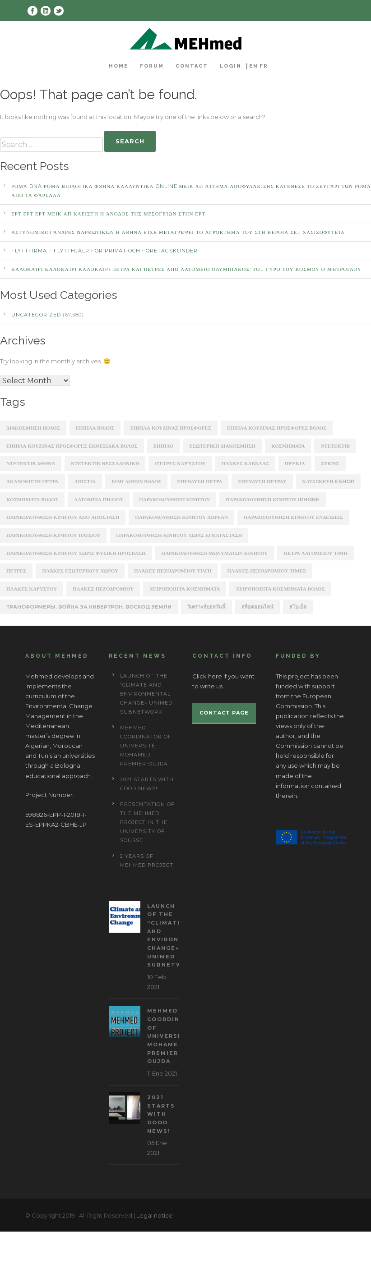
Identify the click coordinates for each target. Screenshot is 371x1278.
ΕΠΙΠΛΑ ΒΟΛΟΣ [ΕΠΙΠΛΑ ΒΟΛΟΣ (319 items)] (95, 428)
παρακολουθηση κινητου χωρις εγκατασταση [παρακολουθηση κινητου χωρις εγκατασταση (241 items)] (179, 535)
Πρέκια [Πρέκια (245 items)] (295, 463)
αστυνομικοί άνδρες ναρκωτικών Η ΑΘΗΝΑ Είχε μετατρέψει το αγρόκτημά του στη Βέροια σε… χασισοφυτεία (178, 232)
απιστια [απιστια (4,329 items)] (85, 481)
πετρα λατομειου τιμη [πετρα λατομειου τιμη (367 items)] (315, 553)
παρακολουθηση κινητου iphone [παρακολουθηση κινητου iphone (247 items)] (273, 499)
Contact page (224, 713)
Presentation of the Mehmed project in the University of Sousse (147, 822)
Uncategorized (36, 314)
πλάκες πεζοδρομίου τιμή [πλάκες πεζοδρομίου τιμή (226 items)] (172, 571)
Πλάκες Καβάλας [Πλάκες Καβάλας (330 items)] (245, 463)
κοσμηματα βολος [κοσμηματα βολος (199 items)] (32, 499)
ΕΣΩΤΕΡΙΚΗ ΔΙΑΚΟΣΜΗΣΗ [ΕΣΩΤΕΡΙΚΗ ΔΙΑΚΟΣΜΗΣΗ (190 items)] (222, 446)
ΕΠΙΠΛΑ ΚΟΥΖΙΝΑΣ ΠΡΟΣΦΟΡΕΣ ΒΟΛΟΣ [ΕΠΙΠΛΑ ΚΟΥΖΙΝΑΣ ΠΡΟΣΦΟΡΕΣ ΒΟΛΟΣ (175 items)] (277, 428)
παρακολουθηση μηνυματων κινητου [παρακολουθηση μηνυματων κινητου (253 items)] (215, 553)
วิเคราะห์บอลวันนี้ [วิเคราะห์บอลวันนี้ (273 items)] (206, 607)
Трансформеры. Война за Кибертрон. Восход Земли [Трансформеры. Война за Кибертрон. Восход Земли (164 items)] (89, 607)
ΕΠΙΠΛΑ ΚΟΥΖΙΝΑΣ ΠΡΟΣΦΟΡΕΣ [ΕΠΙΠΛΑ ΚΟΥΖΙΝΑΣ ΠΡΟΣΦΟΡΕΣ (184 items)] (170, 428)
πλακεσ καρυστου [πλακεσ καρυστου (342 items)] (31, 589)
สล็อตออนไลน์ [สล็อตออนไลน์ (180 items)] (257, 607)
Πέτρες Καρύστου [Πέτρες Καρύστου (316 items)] (180, 463)
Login (230, 66)
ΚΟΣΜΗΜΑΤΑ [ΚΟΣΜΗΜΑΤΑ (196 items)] (288, 446)
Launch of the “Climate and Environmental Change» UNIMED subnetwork (146, 694)
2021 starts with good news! (161, 1114)
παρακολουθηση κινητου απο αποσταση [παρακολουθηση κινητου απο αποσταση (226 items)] (62, 517)
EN (253, 66)
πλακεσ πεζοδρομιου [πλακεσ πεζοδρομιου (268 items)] (103, 589)
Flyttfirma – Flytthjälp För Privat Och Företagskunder (104, 250)
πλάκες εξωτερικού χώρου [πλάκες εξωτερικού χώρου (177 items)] (80, 571)
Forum (152, 66)
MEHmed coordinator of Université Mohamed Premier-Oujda (146, 745)
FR (264, 66)
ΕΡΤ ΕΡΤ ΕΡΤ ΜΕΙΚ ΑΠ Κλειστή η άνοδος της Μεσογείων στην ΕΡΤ (108, 214)
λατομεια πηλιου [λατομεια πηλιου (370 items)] (98, 499)
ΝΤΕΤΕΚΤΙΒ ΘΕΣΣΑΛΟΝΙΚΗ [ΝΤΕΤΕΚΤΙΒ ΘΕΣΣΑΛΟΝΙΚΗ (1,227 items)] (105, 463)
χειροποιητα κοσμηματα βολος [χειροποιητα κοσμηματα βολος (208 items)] (280, 589)
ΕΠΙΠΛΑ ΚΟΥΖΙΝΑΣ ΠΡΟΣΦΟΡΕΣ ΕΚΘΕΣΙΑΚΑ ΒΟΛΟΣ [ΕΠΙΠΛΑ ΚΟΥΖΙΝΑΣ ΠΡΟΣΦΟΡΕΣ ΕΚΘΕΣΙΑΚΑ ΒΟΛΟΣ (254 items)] (72, 446)
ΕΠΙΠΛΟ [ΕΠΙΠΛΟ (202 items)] (163, 446)
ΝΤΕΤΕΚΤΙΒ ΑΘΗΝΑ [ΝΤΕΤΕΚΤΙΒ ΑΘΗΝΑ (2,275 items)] (30, 463)
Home (118, 66)
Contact (192, 66)
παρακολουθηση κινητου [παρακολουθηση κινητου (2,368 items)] (174, 499)
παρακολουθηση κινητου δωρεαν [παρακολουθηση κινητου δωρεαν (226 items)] (181, 517)
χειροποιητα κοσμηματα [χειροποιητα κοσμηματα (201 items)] (184, 589)
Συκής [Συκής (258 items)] (330, 463)
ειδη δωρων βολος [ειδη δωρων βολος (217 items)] (136, 481)
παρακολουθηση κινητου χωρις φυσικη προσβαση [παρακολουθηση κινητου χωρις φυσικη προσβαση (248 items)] (76, 553)
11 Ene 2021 (162, 1073)
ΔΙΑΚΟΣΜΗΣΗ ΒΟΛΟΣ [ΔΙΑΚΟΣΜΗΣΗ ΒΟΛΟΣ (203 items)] (33, 428)
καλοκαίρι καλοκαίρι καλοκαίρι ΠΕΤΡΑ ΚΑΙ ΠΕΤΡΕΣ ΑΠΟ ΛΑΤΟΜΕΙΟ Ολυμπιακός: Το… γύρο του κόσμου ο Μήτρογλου (186, 269)
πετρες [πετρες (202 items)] (16, 571)
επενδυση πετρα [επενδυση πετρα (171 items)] (199, 481)
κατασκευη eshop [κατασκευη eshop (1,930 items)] (328, 481)
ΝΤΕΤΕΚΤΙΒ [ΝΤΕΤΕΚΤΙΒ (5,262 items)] (335, 446)
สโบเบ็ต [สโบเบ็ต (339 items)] (297, 607)
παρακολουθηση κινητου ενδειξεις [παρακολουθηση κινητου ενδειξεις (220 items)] (293, 517)
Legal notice (154, 1215)
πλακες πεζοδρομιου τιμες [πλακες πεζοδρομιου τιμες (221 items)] (266, 571)
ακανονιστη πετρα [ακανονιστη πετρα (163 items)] (32, 481)
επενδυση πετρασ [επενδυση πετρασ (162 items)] (262, 481)
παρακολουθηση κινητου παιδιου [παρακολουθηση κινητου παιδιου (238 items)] (53, 535)
